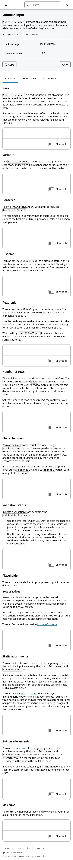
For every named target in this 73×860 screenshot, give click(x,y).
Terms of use (7, 848)
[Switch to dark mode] (67, 5)
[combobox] (45, 4)
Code (9, 64)
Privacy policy (24, 848)
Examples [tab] (10, 78)
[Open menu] (6, 5)
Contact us (39, 848)
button (22, 748)
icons (34, 693)
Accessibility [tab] (50, 78)
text (23, 693)
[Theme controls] (65, 64)
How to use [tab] (29, 78)
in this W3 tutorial (47, 624)
